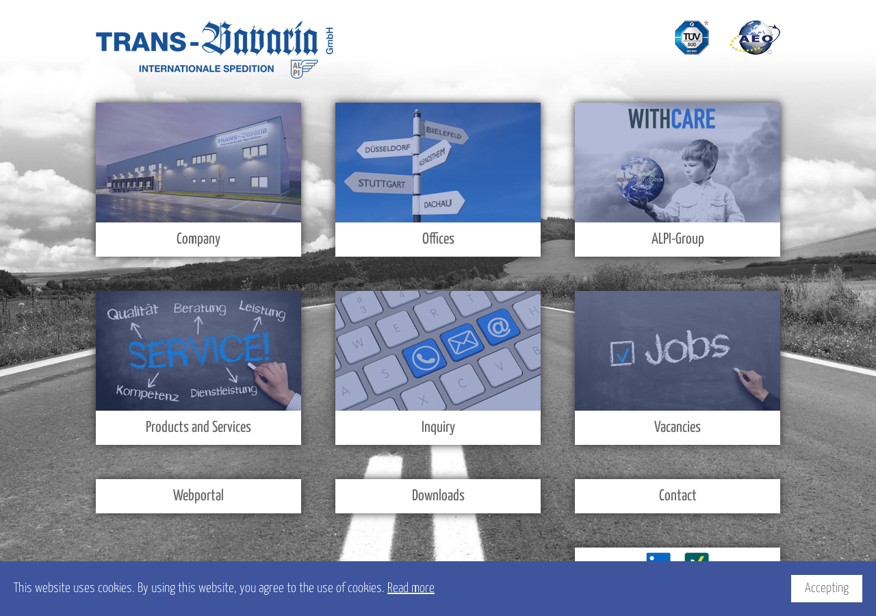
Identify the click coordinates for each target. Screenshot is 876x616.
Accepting (827, 588)
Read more (411, 588)
